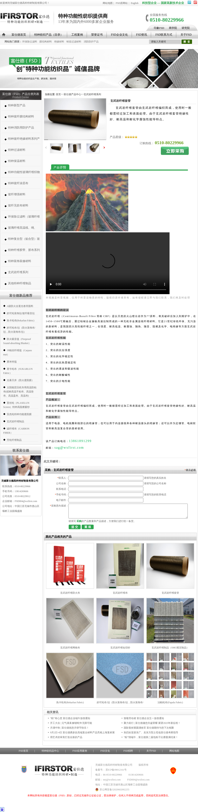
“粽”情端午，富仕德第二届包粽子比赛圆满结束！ (151, 737)
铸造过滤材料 (73, 41)
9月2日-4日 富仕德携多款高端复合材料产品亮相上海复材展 (82, 732)
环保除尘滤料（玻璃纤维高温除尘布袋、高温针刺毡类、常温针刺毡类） (24, 218)
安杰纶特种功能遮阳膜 (19, 414)
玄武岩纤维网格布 (70, 647)
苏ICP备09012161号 (116, 769)
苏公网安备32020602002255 (112, 789)
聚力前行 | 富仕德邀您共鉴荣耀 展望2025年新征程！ (152, 723)
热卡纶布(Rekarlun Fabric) (20, 320)
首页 (58, 94)
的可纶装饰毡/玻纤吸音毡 (21, 313)
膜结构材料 (45, 41)
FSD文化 (105, 750)
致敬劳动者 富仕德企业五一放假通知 (144, 718)
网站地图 (108, 3)
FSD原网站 (122, 3)
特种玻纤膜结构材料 (21, 116)
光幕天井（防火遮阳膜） (20, 380)
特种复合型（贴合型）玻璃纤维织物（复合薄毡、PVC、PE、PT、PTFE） (24, 241)
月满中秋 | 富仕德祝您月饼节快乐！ (69, 727)
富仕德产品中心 (72, 94)
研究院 (186, 27)
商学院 (173, 27)
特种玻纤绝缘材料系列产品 (24, 140)
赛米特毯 (12, 361)
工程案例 (77, 34)
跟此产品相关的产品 (59, 536)
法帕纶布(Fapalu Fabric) (170, 702)
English (134, 3)
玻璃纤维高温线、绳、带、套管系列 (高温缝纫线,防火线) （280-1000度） (23, 229)
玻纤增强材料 (16, 194)
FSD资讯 (141, 34)
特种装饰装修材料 (19, 261)
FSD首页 (23, 750)
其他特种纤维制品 (19, 283)
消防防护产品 (91, 41)
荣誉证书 (97, 34)
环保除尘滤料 (29, 41)
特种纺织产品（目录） (48, 34)
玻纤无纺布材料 (18, 205)
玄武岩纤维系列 (18, 272)
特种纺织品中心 (50, 750)
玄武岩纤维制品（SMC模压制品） (170, 647)
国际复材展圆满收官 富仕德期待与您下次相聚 (149, 727)
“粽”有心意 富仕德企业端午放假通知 (70, 718)
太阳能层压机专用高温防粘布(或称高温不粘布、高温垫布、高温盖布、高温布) (20, 391)
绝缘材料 (59, 41)
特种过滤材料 (16, 149)
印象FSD (159, 27)
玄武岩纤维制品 (15, 421)
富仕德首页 (19, 34)
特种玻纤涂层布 (18, 183)
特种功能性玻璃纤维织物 (24, 172)
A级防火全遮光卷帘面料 (20, 306)
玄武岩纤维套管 (170, 592)
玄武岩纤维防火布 (70, 592)
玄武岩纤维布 (120, 592)
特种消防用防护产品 (21, 127)
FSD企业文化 (119, 34)
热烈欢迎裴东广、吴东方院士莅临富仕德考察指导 (151, 732)
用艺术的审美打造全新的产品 (66, 737)
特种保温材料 (16, 161)
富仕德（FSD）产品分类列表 (20, 94)
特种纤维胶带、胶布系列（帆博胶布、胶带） (24, 252)
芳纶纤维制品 (14, 440)
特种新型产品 (16, 105)
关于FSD (186, 34)
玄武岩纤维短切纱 (120, 647)
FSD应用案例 (80, 750)
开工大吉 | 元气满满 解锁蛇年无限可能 (71, 723)
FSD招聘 (128, 750)
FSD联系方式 (163, 34)
